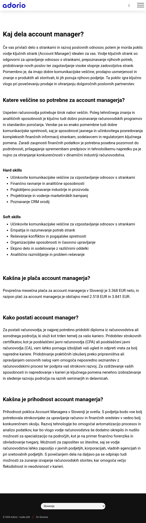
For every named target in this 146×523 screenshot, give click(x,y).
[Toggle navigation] (140, 5)
